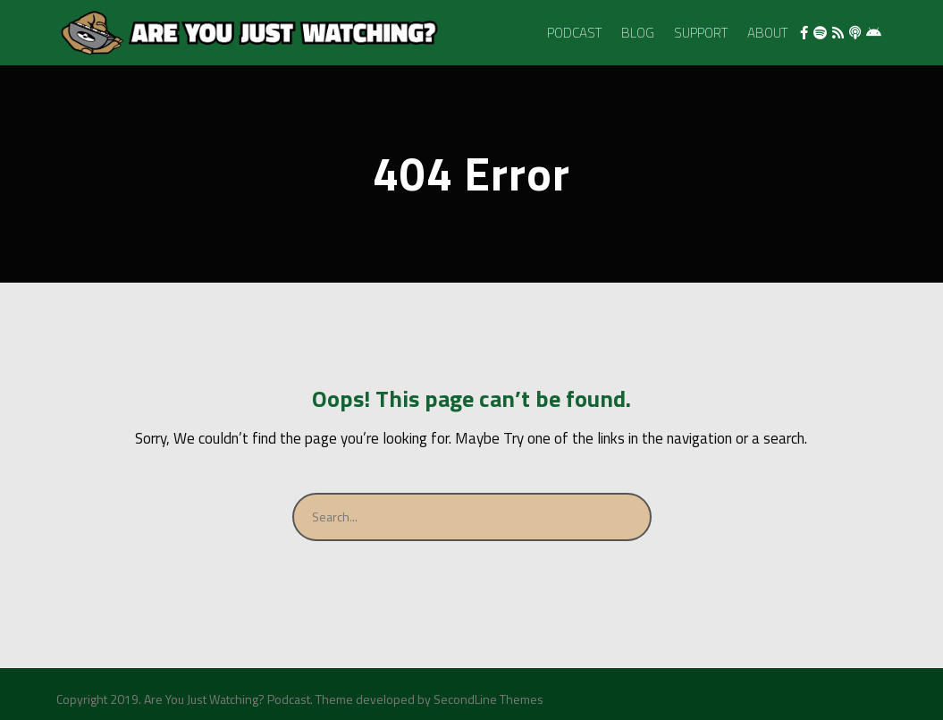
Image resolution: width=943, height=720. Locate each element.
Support (701, 32)
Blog (637, 32)
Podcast (574, 32)
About (767, 32)
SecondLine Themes (488, 699)
